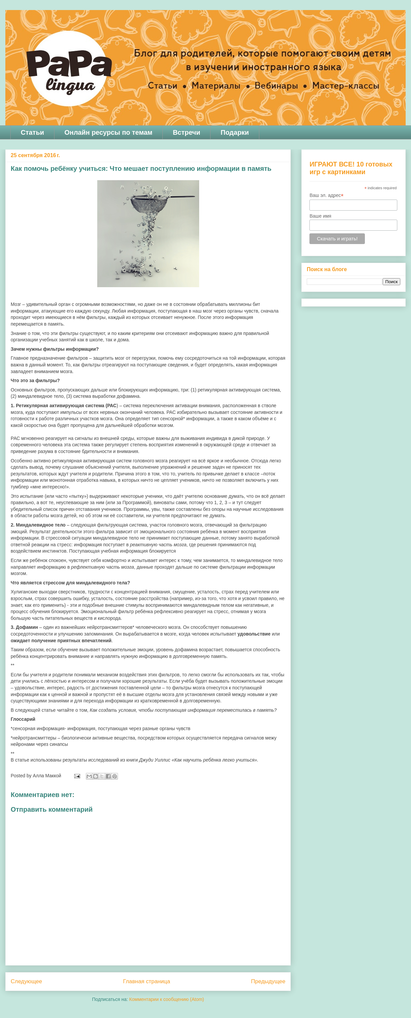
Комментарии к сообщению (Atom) (166, 999)
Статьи (32, 132)
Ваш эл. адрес (326, 195)
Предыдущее (268, 981)
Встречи (186, 132)
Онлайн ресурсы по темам (108, 132)
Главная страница (146, 981)
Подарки (235, 132)
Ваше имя (320, 216)
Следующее (26, 981)
